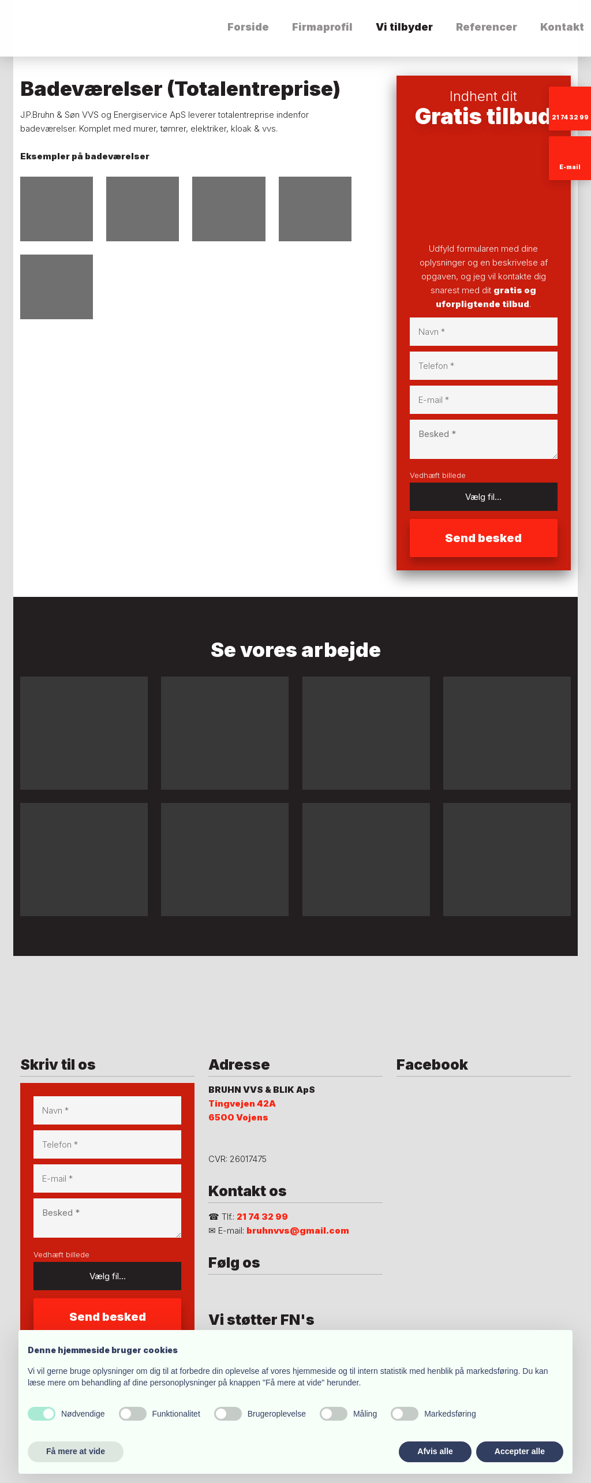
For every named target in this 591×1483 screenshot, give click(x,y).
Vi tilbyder (404, 27)
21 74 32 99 (262, 1216)
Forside (248, 27)
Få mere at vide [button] (75, 1451)
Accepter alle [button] (520, 1451)
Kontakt (562, 27)
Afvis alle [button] (434, 1451)
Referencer (486, 27)
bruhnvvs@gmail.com (297, 1230)
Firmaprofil (322, 27)
